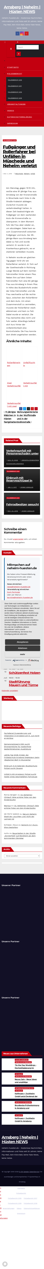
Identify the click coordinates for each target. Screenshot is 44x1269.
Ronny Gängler (26, 485)
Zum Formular (13, 590)
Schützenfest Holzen (24, 671)
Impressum (12, 122)
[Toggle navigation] (11, 48)
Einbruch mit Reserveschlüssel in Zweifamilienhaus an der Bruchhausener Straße (22, 480)
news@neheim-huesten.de (18, 585)
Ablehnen (22, 648)
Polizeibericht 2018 (15, 90)
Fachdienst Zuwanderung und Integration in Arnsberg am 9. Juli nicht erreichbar (21, 733)
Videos (10, 109)
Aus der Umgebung (21, 1058)
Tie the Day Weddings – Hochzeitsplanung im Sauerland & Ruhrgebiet (25, 1066)
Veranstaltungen (16, 102)
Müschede (19, 172)
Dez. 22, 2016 (13, 509)
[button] (17, 42)
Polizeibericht (14, 72)
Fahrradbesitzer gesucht (22, 502)
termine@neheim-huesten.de (20, 596)
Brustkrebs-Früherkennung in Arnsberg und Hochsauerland (27, 1106)
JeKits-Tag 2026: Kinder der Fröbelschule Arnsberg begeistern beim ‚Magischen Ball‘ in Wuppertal (21, 755)
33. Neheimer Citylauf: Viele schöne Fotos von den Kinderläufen (20, 795)
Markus (7, 804)
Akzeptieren (22, 642)
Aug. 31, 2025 (13, 458)
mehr (22, 654)
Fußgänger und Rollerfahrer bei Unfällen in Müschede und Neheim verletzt (20, 154)
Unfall (33, 172)
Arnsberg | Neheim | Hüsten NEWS (22, 9)
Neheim (27, 172)
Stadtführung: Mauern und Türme (23, 681)
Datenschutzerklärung (19, 115)
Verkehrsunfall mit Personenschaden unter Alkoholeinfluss (22, 451)
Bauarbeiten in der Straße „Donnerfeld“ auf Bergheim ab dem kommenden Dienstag (20, 833)
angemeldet (18, 537)
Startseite (13, 66)
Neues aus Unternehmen (23, 1060)
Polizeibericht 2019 (15, 96)
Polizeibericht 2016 (15, 78)
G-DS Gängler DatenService (29, 1170)
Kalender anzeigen (10, 689)
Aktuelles (18, 1072)
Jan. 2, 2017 (12, 485)
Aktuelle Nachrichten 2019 (24, 1086)
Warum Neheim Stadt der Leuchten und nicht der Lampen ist (20, 814)
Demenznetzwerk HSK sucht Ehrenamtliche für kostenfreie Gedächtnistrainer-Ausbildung (17, 744)
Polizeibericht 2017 (15, 84)
